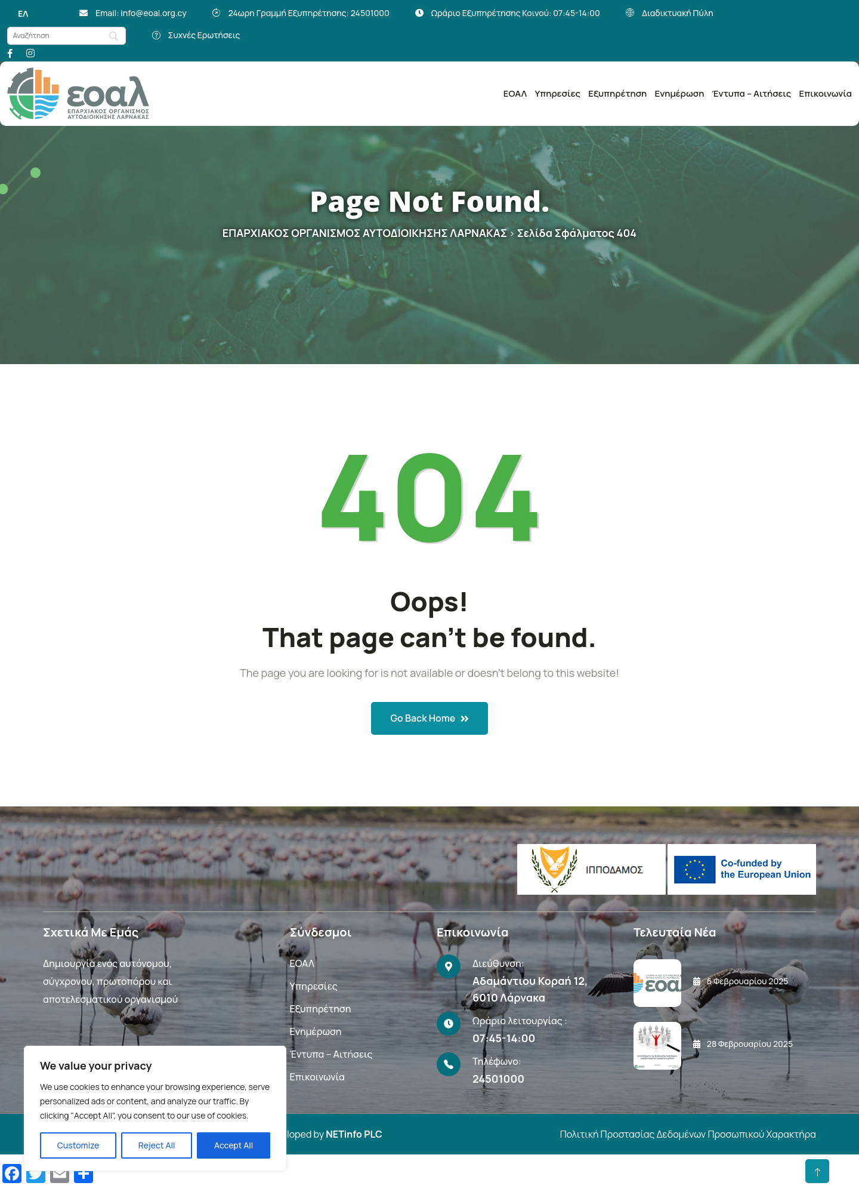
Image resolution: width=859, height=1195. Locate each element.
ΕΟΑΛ (515, 93)
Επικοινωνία (825, 93)
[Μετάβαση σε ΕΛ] (23, 13)
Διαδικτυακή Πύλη (677, 13)
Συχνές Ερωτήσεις (204, 35)
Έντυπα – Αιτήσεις (752, 93)
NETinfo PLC (354, 1134)
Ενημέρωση (679, 93)
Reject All (156, 1145)
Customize (78, 1145)
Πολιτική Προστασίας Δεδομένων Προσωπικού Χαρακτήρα (688, 1134)
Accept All (233, 1145)
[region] (155, 1108)
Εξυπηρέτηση (617, 93)
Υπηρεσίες (557, 93)
